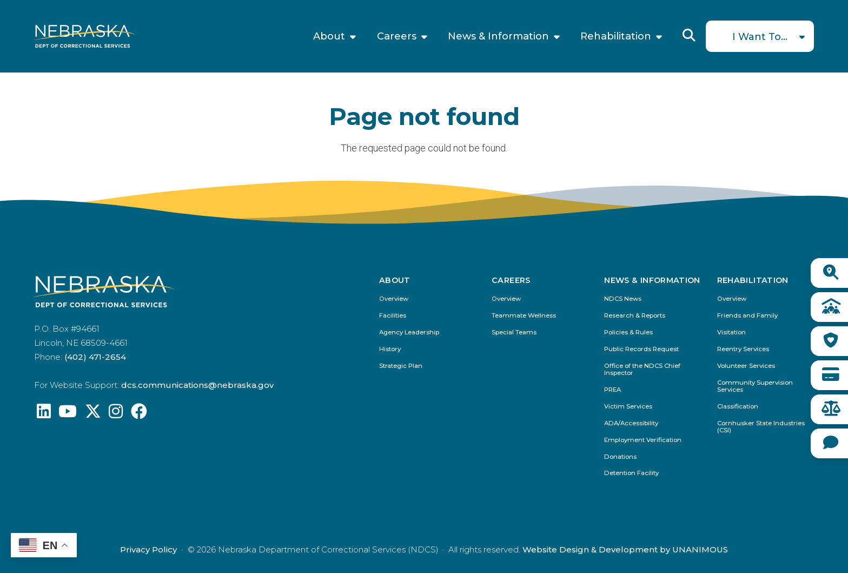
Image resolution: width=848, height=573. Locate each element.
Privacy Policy (148, 549)
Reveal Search (689, 35)
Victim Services (628, 406)
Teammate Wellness (524, 315)
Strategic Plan (400, 366)
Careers (396, 36)
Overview (393, 298)
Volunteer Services (746, 366)
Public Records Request (641, 349)
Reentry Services (743, 349)
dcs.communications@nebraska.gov (197, 385)
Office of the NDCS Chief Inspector (642, 370)
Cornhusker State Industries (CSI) (761, 427)
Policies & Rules (628, 332)
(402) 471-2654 (95, 357)
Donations (620, 456)
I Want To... (759, 37)
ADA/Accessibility (631, 423)
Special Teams (514, 332)
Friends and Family (747, 315)
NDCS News (622, 298)
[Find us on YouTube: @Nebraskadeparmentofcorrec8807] (67, 414)
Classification (737, 406)
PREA (612, 389)
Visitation (731, 332)
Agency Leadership (409, 332)
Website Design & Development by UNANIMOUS (625, 549)
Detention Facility (631, 473)
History (390, 349)
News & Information (498, 36)
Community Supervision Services (755, 386)
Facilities (392, 315)
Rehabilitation (615, 36)
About (329, 36)
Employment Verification (642, 440)
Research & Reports (634, 315)
